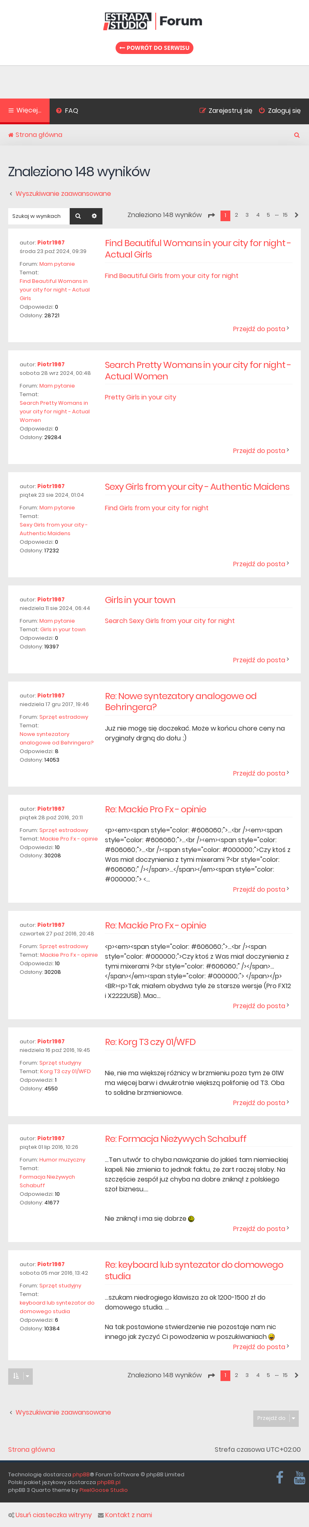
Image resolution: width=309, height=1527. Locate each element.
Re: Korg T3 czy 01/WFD (150, 1042)
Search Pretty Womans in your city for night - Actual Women (55, 411)
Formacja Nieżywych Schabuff (47, 1181)
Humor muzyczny (62, 1160)
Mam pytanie (57, 264)
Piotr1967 (51, 243)
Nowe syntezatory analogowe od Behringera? (57, 738)
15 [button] (285, 215)
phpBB (81, 1474)
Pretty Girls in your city (140, 397)
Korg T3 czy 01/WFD (65, 1071)
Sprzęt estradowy (63, 717)
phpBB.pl (108, 1482)
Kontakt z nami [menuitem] (125, 1515)
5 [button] (268, 215)
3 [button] (247, 215)
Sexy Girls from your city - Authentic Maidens (54, 529)
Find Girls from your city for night (157, 508)
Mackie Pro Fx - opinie (69, 839)
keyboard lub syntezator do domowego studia (57, 1307)
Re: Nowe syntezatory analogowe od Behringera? (181, 702)
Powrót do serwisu (154, 48)
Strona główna (31, 1449)
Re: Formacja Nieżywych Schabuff (175, 1139)
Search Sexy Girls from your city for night (170, 621)
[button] (211, 215)
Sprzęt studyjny (60, 1063)
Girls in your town (63, 629)
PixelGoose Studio (104, 1490)
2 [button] (236, 215)
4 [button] (258, 215)
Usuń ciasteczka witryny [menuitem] (50, 1515)
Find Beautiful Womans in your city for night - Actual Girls (55, 289)
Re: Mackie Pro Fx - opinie (155, 809)
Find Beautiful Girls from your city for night (172, 275)
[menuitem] (67, 112)
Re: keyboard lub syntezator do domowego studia (194, 1270)
